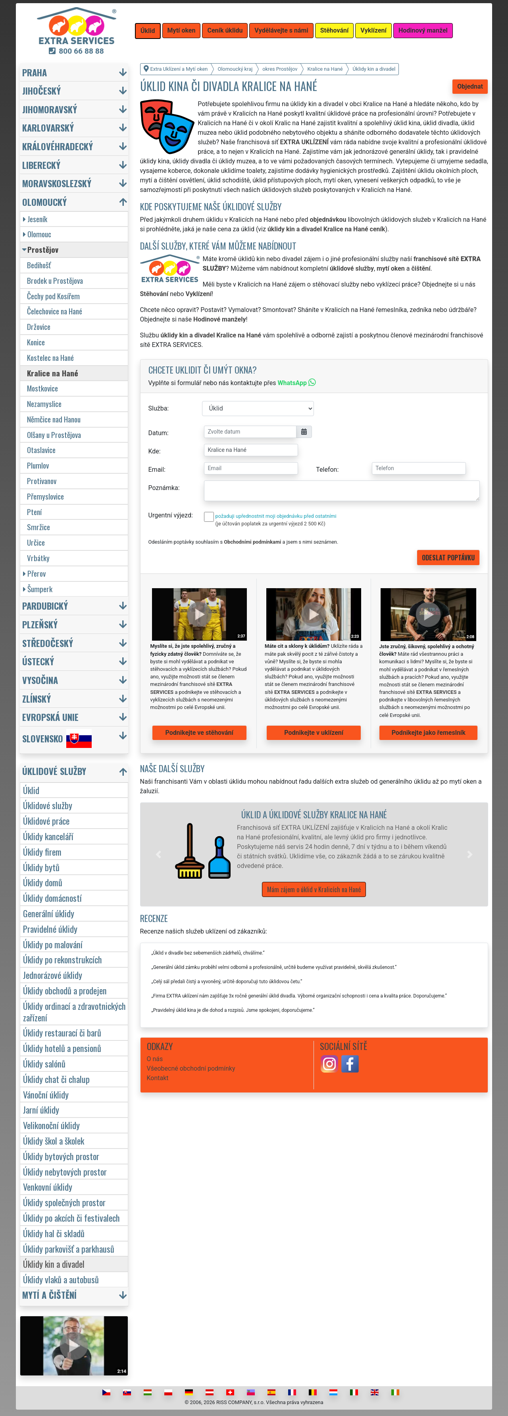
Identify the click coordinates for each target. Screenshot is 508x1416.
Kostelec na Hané (50, 357)
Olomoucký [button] (44, 201)
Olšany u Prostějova (54, 434)
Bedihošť (39, 265)
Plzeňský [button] (40, 624)
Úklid (31, 789)
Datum (157, 433)
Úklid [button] (147, 31)
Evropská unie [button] (50, 716)
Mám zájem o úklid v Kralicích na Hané (314, 889)
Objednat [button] (470, 86)
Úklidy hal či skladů (54, 1233)
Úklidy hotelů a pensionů (62, 1047)
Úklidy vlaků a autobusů (61, 1279)
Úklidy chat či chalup (56, 1078)
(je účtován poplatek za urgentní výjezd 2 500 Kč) (270, 524)
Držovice (38, 326)
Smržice (38, 527)
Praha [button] (34, 72)
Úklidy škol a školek (53, 1140)
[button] (158, 854)
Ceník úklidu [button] (224, 30)
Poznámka (163, 488)
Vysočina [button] (40, 679)
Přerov (34, 573)
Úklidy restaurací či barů (62, 1032)
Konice (36, 342)
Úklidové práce (46, 820)
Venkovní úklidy (47, 1186)
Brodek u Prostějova (55, 280)
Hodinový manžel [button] (423, 30)
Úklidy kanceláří (48, 836)
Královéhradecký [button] (57, 146)
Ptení (34, 511)
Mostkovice (42, 388)
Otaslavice (41, 449)
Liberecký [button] (41, 164)
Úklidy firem (42, 851)
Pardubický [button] (45, 605)
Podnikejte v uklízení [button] (313, 732)
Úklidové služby (47, 805)
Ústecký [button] (38, 661)
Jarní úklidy (41, 1109)
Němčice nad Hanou (54, 419)
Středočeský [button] (47, 642)
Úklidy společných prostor (64, 1202)
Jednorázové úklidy (52, 974)
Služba (157, 408)
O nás (155, 1059)
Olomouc (37, 234)
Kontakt (158, 1078)
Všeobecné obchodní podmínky (191, 1068)
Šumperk (37, 589)
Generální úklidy (48, 913)
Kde (153, 451)
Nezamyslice (44, 403)
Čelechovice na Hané (54, 311)
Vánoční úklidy (46, 1094)
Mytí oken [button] (181, 30)
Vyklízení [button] (373, 30)
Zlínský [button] (36, 698)
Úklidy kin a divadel (54, 1263)
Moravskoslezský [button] (56, 183)
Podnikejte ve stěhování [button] (199, 732)
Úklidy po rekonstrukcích (62, 959)
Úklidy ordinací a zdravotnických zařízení (74, 1011)
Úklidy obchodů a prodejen (65, 990)
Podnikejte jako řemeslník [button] (429, 732)
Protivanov (41, 480)
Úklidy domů (42, 882)
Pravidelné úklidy (50, 928)
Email (156, 469)
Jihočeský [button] (41, 90)
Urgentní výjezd (169, 515)
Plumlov (38, 465)
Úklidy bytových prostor (61, 1155)
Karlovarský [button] (48, 127)
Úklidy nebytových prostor (65, 1171)
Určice (36, 542)
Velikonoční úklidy (51, 1124)
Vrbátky (38, 558)
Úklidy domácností (52, 897)
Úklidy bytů (41, 867)
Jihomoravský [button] (49, 109)
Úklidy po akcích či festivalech (71, 1217)
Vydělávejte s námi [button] (281, 30)
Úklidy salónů (44, 1063)
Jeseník (35, 219)
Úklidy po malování (53, 944)
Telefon (326, 469)
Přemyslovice (45, 496)
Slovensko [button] (57, 738)
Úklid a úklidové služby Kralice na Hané (314, 814)
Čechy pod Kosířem (53, 296)
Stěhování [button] (334, 30)
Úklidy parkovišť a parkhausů (68, 1248)
